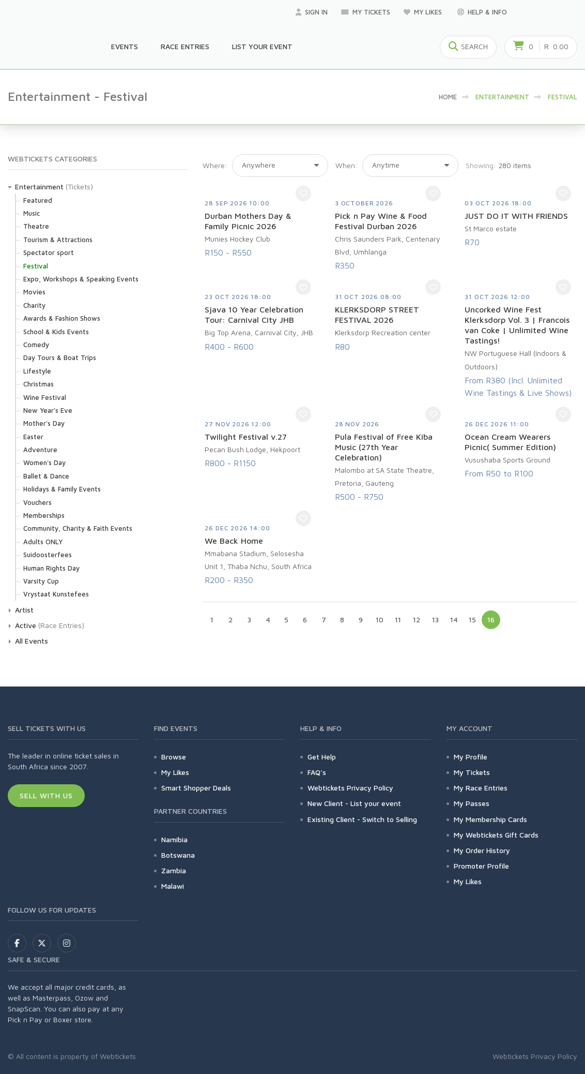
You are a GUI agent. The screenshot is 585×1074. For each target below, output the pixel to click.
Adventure (40, 449)
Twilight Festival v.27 (246, 436)
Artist (24, 609)
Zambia (173, 870)
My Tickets (365, 12)
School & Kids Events (56, 331)
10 (379, 619)
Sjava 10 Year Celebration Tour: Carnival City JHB (254, 314)
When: (346, 165)
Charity (34, 305)
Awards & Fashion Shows (61, 318)
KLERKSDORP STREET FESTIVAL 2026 (377, 314)
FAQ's (316, 772)
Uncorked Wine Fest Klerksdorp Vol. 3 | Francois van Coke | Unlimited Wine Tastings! (517, 325)
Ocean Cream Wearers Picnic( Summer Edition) (510, 442)
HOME (448, 97)
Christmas (38, 384)
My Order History (482, 850)
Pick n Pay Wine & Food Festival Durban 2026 (381, 221)
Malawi (172, 886)
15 (472, 619)
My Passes (471, 803)
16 (491, 619)
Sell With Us (46, 795)
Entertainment (39, 186)
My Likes (424, 12)
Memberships (44, 515)
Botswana (178, 855)
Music (31, 213)
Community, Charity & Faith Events (77, 528)
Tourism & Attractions (58, 239)
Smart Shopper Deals (196, 787)
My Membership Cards (490, 819)
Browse (173, 756)
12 (416, 619)
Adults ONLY (43, 542)
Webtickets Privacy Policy (350, 787)
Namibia (174, 839)
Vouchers (37, 502)
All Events (31, 640)
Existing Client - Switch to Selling (362, 819)
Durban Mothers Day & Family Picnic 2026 (248, 221)
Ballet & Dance (46, 476)
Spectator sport (48, 252)
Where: (215, 165)
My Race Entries (480, 787)
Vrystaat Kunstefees (56, 594)
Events (124, 46)
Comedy (36, 344)
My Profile (470, 756)
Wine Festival (44, 397)
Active (25, 625)
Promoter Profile (481, 865)
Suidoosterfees (47, 554)
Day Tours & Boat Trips (59, 357)
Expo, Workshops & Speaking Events (80, 279)
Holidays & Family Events (62, 489)
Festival (35, 266)
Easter (33, 436)
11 (398, 619)
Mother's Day (44, 423)
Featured (37, 200)
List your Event (262, 46)
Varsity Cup (41, 581)
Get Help (321, 756)
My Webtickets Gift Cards (496, 834)
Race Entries (185, 46)
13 (435, 619)
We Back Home (234, 540)
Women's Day (44, 462)
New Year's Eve (47, 410)
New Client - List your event (354, 803)
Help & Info (482, 12)
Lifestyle (37, 371)
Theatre (36, 226)
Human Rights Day (51, 568)
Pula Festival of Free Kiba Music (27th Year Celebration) (384, 447)
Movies (34, 292)
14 (454, 619)
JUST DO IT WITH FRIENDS (516, 215)
